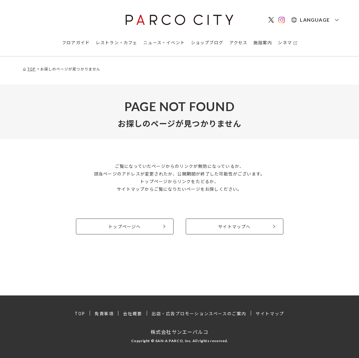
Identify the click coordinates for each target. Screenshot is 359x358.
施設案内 (262, 42)
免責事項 (104, 313)
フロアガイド (76, 42)
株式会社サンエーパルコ (179, 331)
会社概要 (132, 313)
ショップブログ (207, 42)
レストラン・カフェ (117, 42)
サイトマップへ (234, 226)
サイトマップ (270, 313)
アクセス (238, 42)
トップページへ (124, 226)
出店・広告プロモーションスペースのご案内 (199, 313)
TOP (80, 313)
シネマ (285, 42)
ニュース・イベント (164, 42)
